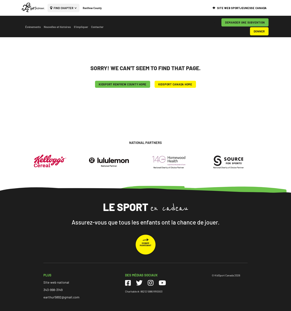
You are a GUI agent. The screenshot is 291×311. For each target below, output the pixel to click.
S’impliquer (81, 27)
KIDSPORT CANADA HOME (175, 84)
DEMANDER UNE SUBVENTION (245, 22)
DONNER (259, 31)
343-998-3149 (53, 290)
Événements (33, 27)
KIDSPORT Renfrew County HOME (122, 84)
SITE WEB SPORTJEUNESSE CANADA (242, 8)
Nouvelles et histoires (57, 27)
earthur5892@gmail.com (61, 297)
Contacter (97, 27)
